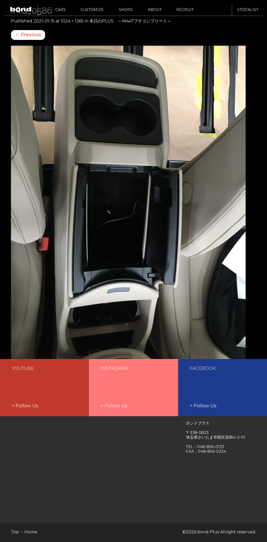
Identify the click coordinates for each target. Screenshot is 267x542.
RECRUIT (184, 12)
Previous (28, 35)
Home (31, 531)
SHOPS (126, 12)
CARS (60, 12)
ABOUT (154, 12)
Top (15, 531)
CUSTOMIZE (92, 12)
